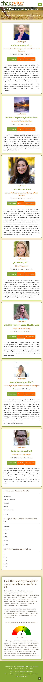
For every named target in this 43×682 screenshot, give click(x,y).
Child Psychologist (9, 510)
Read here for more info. (21, 676)
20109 (5, 560)
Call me (21, 59)
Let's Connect (12, 59)
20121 (5, 554)
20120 (5, 566)
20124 (5, 563)
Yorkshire (6, 530)
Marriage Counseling (9, 499)
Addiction (6, 503)
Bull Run (6, 537)
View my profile (30, 59)
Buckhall (6, 540)
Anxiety (6, 506)
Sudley (5, 533)
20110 (5, 557)
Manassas (6, 526)
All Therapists (7, 496)
